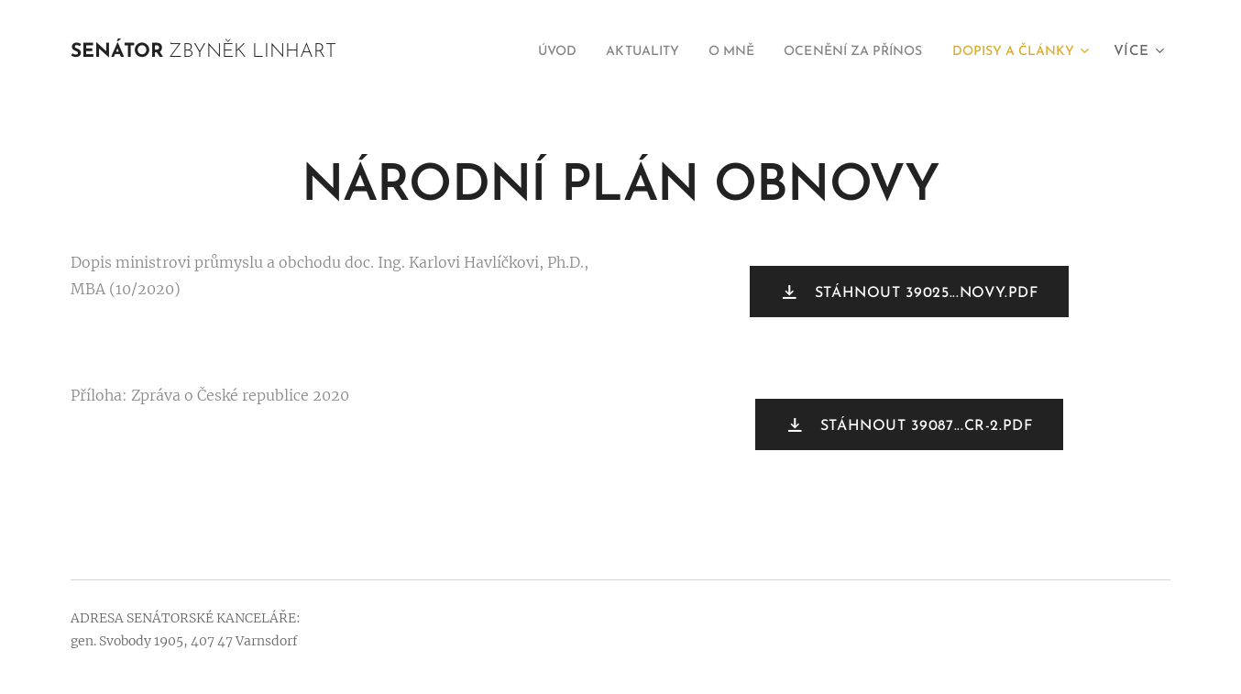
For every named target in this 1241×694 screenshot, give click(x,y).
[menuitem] (498, 52)
